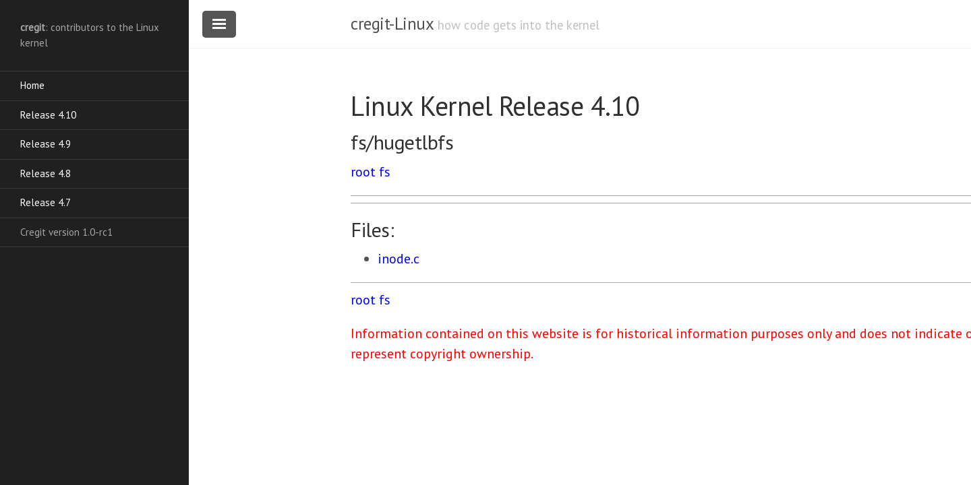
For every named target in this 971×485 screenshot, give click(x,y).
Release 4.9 (45, 143)
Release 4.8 (45, 173)
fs (384, 172)
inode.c (398, 258)
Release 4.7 (45, 202)
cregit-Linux (392, 23)
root (363, 172)
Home (32, 85)
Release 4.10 (48, 114)
